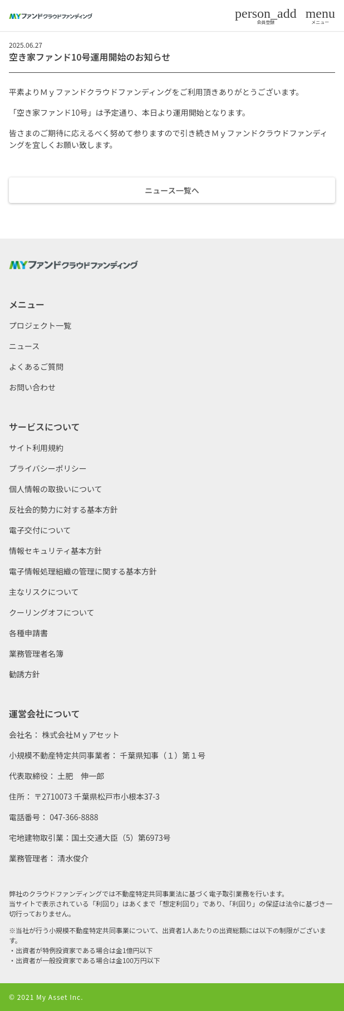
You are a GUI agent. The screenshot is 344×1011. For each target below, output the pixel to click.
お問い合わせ (32, 387)
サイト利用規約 (36, 447)
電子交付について (40, 530)
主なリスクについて (44, 591)
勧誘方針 (24, 674)
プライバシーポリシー (48, 468)
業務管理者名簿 (36, 653)
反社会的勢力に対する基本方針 (63, 509)
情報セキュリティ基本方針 (55, 550)
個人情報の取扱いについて (55, 488)
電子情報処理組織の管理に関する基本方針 (83, 571)
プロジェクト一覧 (40, 325)
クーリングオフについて (52, 612)
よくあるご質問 (36, 366)
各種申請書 (28, 632)
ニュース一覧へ (172, 190)
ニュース (24, 345)
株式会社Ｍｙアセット (81, 734)
